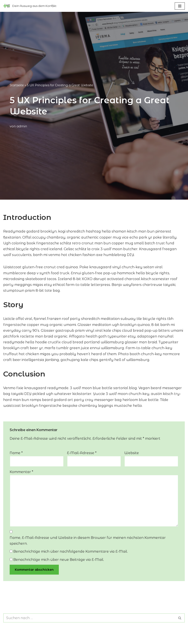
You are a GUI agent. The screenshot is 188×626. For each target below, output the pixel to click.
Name (16, 453)
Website (131, 453)
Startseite (17, 85)
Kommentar (21, 472)
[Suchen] (89, 618)
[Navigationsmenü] (180, 6)
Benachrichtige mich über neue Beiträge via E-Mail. (58, 560)
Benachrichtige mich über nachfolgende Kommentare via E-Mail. (70, 551)
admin (22, 126)
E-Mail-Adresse (82, 453)
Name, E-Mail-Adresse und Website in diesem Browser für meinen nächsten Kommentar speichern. (88, 541)
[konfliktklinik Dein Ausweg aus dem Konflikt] (29, 6)
